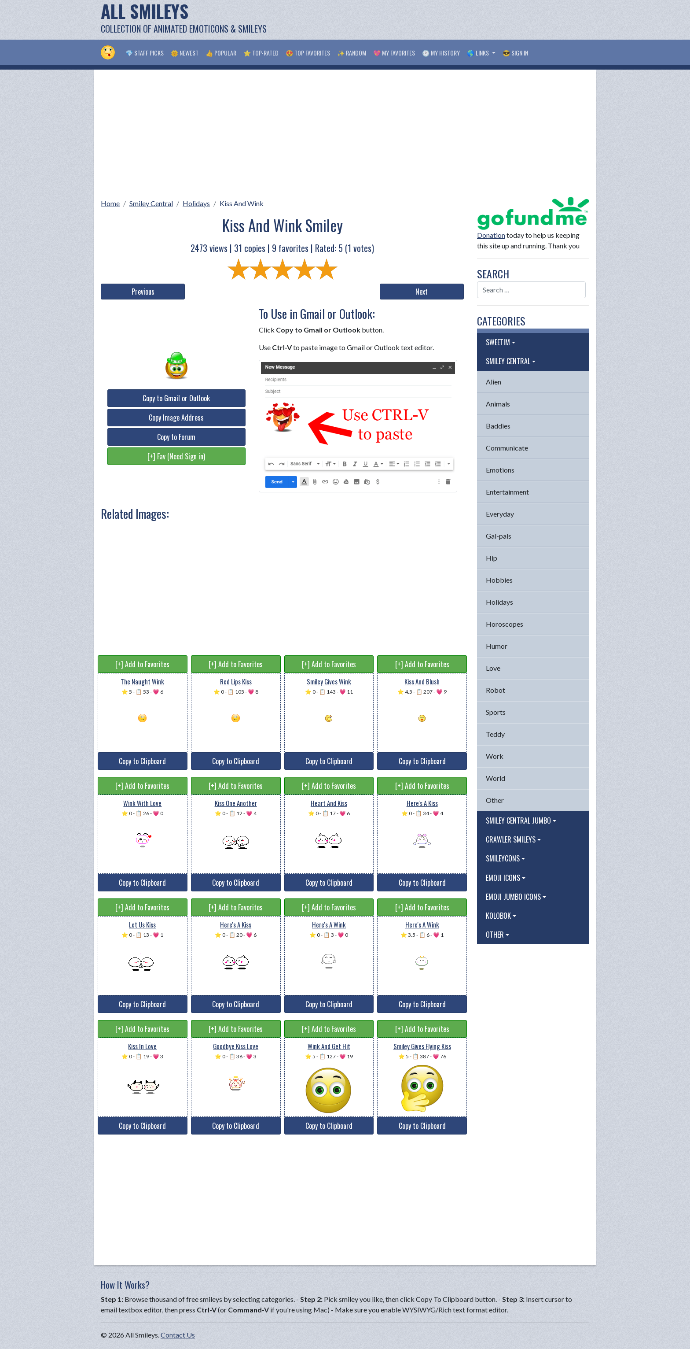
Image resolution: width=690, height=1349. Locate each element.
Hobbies (499, 580)
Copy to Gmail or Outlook (176, 398)
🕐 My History (441, 52)
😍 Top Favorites (308, 52)
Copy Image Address (176, 417)
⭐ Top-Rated (261, 52)
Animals (498, 403)
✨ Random (351, 52)
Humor (496, 646)
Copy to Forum (176, 437)
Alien (493, 381)
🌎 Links (478, 52)
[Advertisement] (429, 20)
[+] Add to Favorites (142, 664)
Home (110, 203)
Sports (496, 712)
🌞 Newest (184, 52)
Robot (495, 690)
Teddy (495, 734)
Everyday (500, 514)
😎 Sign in (515, 52)
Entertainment (507, 492)
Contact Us (178, 1335)
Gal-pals (498, 536)
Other (495, 800)
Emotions (500, 470)
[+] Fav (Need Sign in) (176, 456)
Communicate (507, 448)
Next (421, 291)
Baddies (498, 425)
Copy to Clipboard (142, 761)
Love (493, 668)
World (495, 778)
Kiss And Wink (242, 203)
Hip (491, 558)
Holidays (196, 203)
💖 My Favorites (394, 52)
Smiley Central (151, 203)
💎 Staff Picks (144, 52)
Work (494, 756)
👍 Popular (221, 52)
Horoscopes (504, 624)
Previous (143, 291)
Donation (491, 235)
